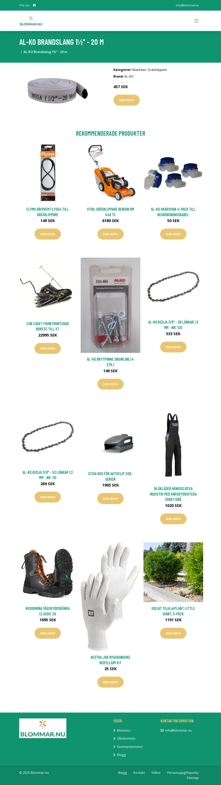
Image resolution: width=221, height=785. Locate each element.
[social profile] (34, 5)
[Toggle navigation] (196, 21)
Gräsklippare (157, 70)
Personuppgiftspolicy (183, 772)
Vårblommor (126, 738)
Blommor (124, 730)
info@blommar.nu (187, 5)
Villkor (156, 772)
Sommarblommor (130, 747)
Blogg (121, 755)
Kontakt (139, 772)
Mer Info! (126, 100)
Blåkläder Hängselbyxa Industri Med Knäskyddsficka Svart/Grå (173, 494)
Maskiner (139, 70)
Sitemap (193, 778)
